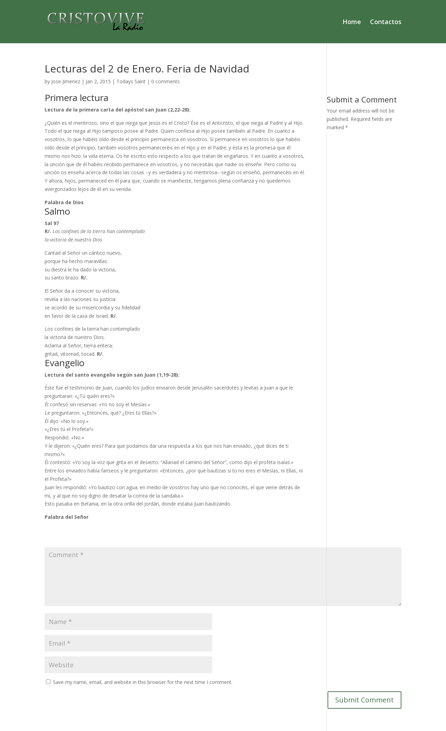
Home (352, 22)
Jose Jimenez (65, 81)
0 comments (165, 81)
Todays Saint (131, 81)
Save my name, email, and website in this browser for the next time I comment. (142, 682)
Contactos (385, 22)
